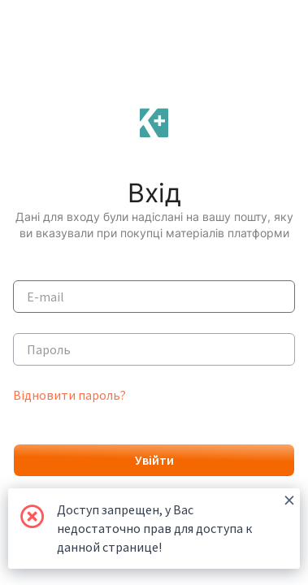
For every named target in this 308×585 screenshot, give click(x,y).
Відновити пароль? (69, 395)
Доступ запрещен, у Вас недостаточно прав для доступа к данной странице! (176, 521)
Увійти (154, 460)
